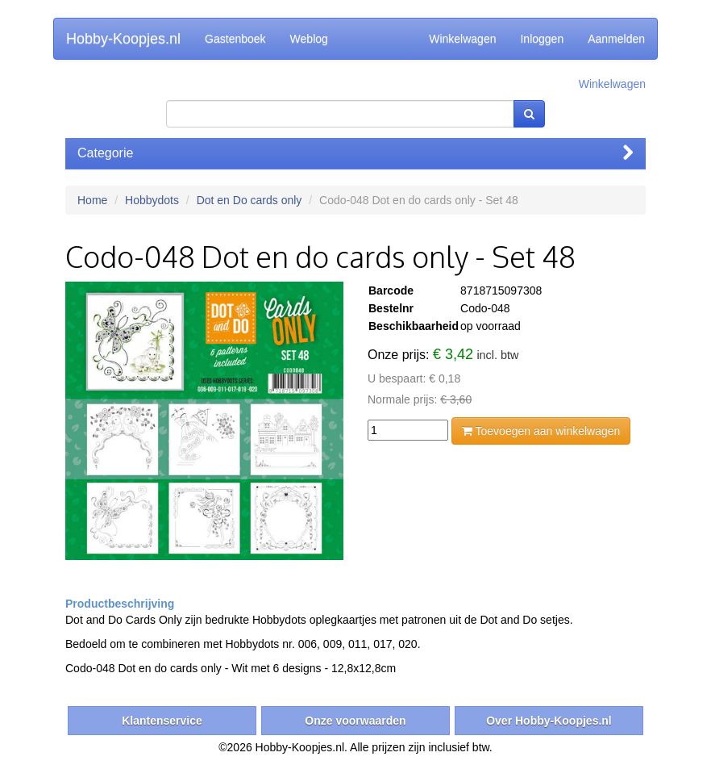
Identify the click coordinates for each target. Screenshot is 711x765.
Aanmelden (616, 38)
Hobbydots (152, 200)
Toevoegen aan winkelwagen (541, 430)
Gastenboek (235, 38)
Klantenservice (162, 720)
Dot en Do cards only (249, 200)
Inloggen (541, 38)
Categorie (355, 153)
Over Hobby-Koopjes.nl (549, 720)
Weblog (309, 38)
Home (92, 200)
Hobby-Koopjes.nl (123, 39)
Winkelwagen (462, 38)
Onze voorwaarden (355, 720)
